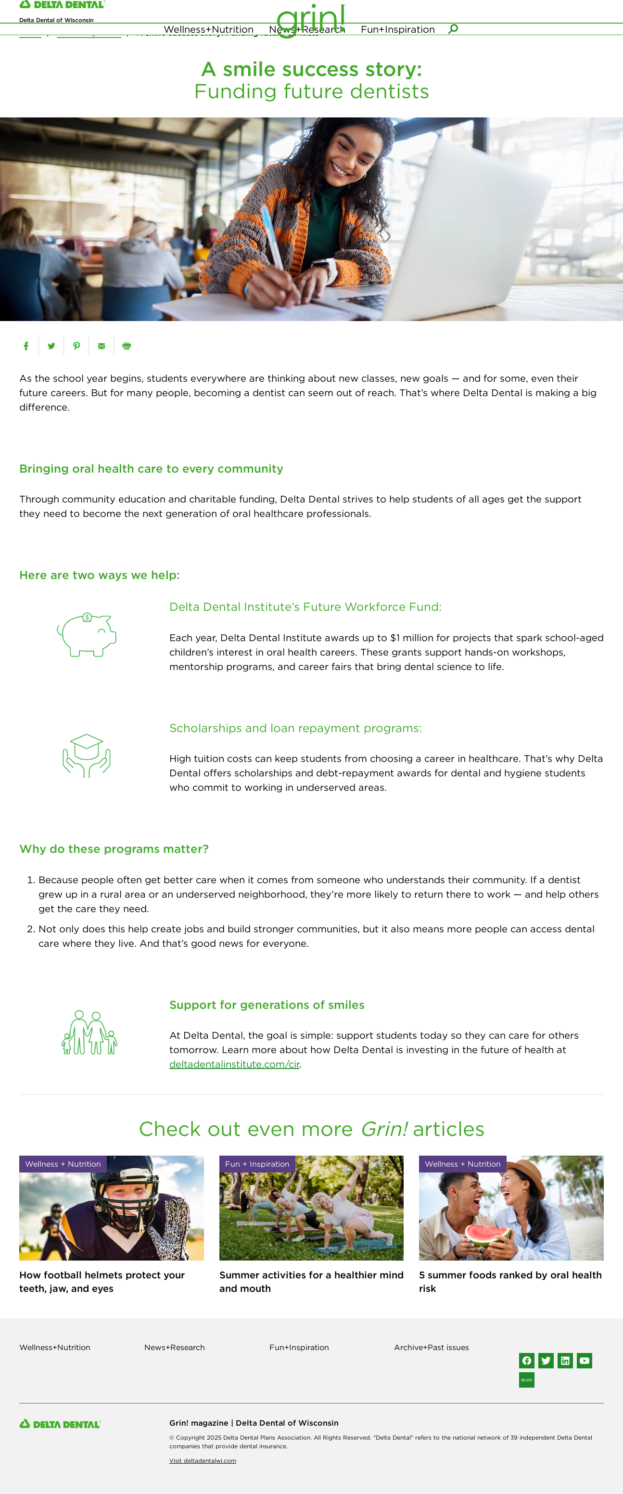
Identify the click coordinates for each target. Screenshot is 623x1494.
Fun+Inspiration (398, 48)
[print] (126, 346)
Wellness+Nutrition (209, 48)
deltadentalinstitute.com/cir (234, 1064)
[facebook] (25, 346)
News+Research (307, 48)
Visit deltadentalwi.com (202, 1460)
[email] (101, 346)
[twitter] (51, 346)
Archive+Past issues (431, 1347)
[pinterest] (76, 346)
